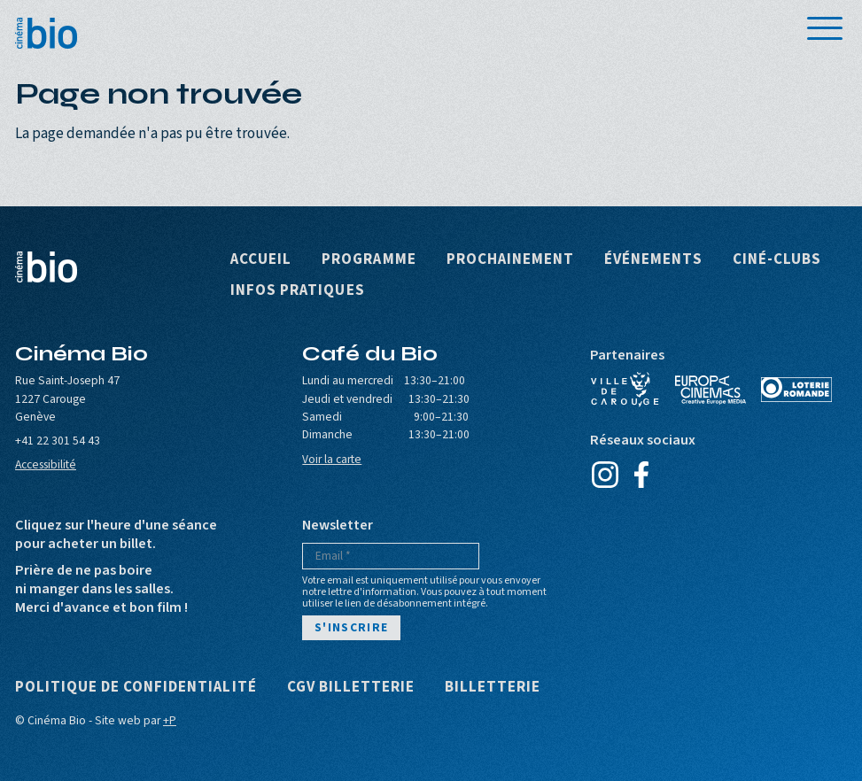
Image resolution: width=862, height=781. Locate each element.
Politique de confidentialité (136, 687)
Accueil (260, 259)
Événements (653, 259)
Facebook (641, 474)
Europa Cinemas (710, 389)
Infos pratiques (297, 290)
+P (169, 720)
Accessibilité (45, 464)
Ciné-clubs (777, 259)
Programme (368, 259)
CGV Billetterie (351, 687)
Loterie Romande (796, 389)
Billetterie (492, 687)
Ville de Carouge (625, 389)
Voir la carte (331, 459)
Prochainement (510, 259)
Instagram (605, 474)
